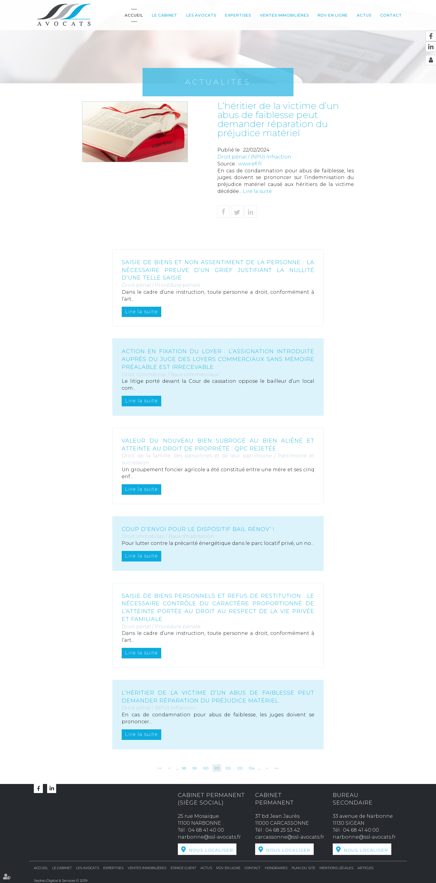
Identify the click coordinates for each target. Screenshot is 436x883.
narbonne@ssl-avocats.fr (209, 837)
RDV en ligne (333, 15)
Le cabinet (164, 15)
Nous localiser (211, 850)
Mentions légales (336, 868)
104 (252, 768)
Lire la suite (257, 191)
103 (239, 768)
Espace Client (183, 868)
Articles (365, 868)
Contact (391, 15)
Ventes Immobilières (284, 15)
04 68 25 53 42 (282, 830)
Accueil (134, 15)
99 (194, 768)
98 (184, 768)
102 (228, 768)
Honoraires (276, 868)
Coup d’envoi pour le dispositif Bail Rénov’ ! (198, 529)
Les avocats (201, 15)
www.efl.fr (250, 164)
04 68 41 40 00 (206, 830)
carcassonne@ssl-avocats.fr (289, 837)
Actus (364, 15)
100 (205, 768)
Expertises (238, 15)
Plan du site (303, 868)
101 (217, 768)
